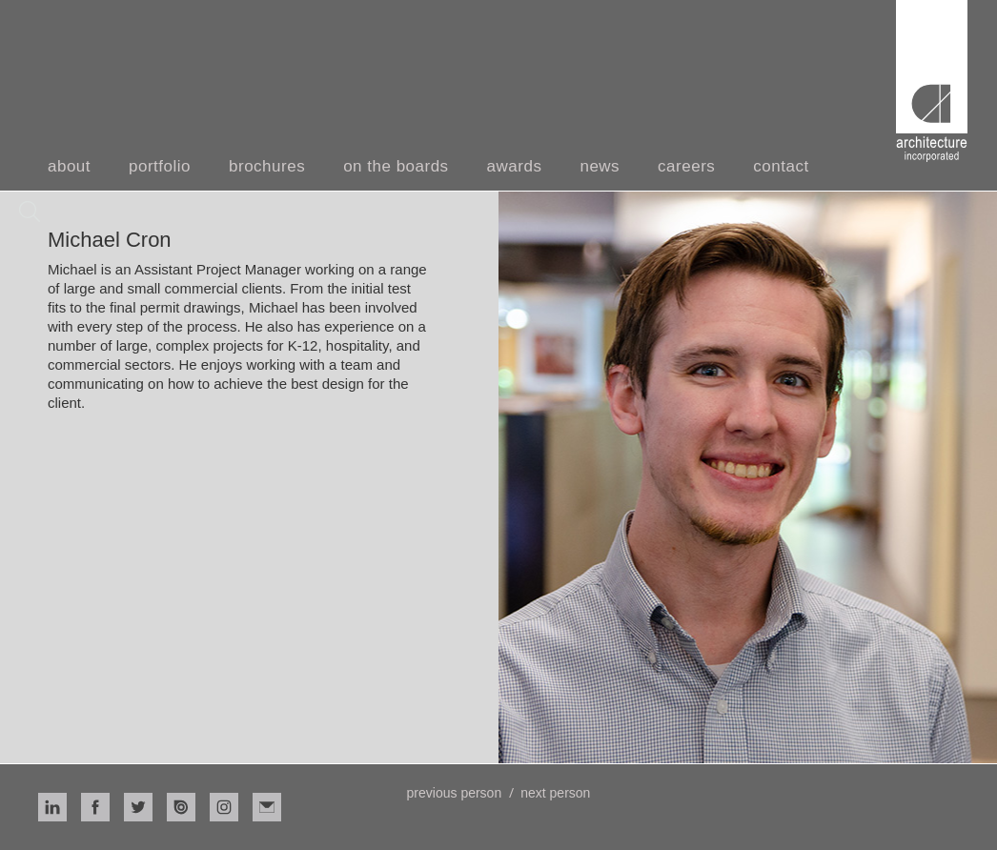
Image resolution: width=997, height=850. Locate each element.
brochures (267, 166)
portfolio (160, 166)
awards (514, 166)
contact (780, 166)
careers (686, 166)
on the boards (395, 166)
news (600, 166)
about (69, 166)
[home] (931, 81)
